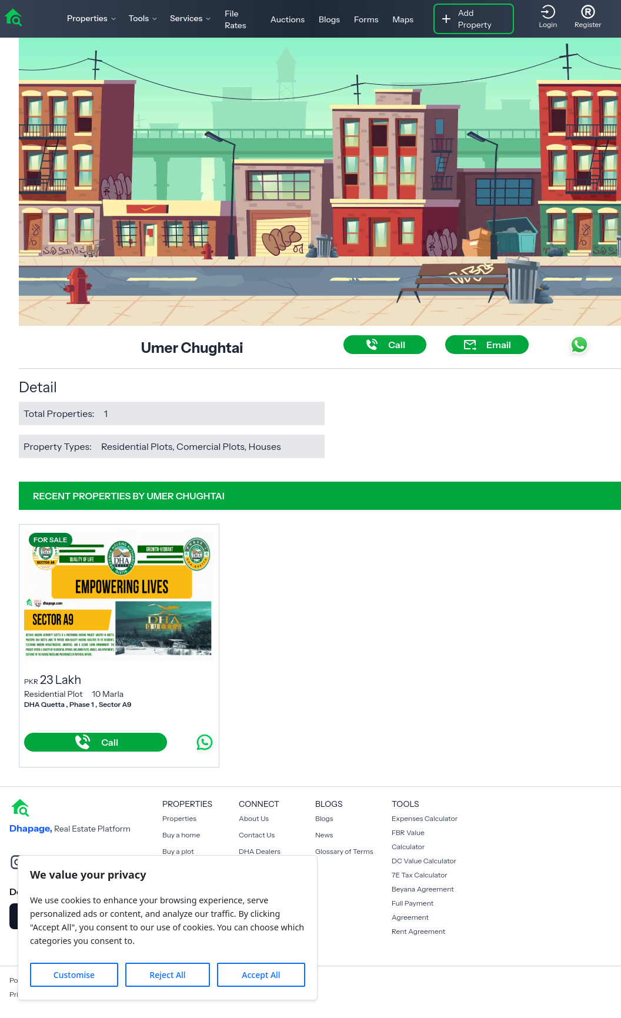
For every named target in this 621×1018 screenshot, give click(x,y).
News (324, 834)
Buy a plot (178, 851)
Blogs (329, 19)
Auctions (288, 19)
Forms (366, 19)
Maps (402, 19)
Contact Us (257, 834)
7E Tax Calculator (420, 874)
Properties (179, 818)
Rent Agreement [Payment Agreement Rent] (418, 931)
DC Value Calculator (424, 860)
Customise (74, 974)
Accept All (261, 974)
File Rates (235, 19)
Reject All (167, 974)
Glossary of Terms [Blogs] (344, 851)
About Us (254, 818)
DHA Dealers (260, 851)
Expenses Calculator (425, 818)
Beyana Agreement (423, 889)
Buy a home (181, 834)
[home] (13, 16)
